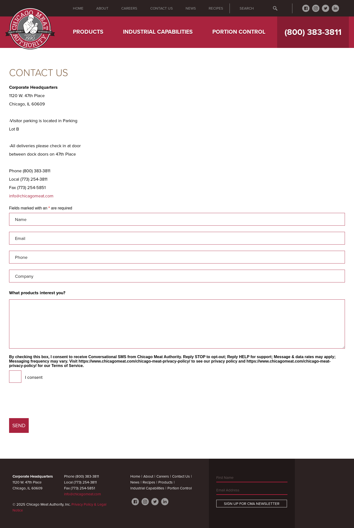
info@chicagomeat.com (31, 196)
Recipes (216, 8)
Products (88, 32)
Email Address (227, 490)
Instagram (315, 8)
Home (78, 8)
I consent (33, 377)
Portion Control (238, 32)
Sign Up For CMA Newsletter (251, 503)
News (191, 8)
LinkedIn (335, 8)
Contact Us (161, 8)
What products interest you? (37, 292)
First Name (224, 477)
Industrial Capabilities (158, 32)
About (102, 8)
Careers (129, 8)
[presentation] (46, 402)
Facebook (306, 8)
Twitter (325, 8)
